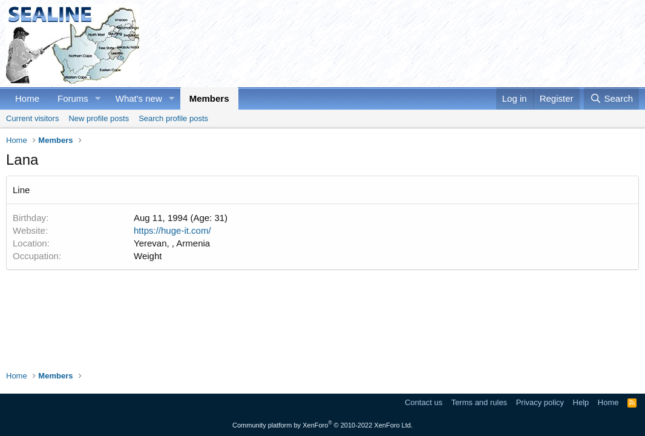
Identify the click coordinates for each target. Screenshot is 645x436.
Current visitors (32, 118)
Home (27, 98)
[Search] (611, 98)
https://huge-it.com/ (172, 230)
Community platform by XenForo (322, 425)
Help (581, 402)
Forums (72, 98)
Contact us (423, 402)
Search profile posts (173, 118)
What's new (139, 98)
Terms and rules (479, 402)
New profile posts (98, 118)
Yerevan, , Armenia (172, 243)
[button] (98, 98)
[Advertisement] (418, 43)
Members (209, 98)
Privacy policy (540, 402)
